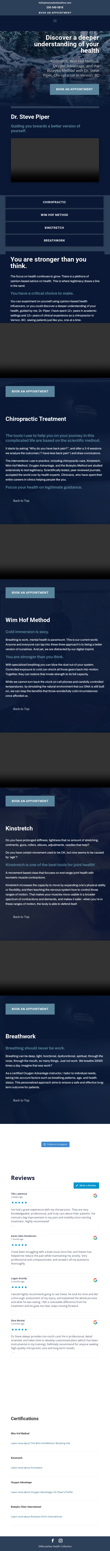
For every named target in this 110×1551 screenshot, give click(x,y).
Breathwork (54, 240)
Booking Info (63, 1443)
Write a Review (86, 1185)
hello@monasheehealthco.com (55, 2)
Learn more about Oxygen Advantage (31, 1492)
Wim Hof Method (54, 215)
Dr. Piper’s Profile (63, 1492)
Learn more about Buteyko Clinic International (36, 1516)
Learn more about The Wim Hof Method (32, 1443)
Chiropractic (54, 202)
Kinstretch (54, 227)
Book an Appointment (55, 12)
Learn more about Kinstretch (26, 1467)
